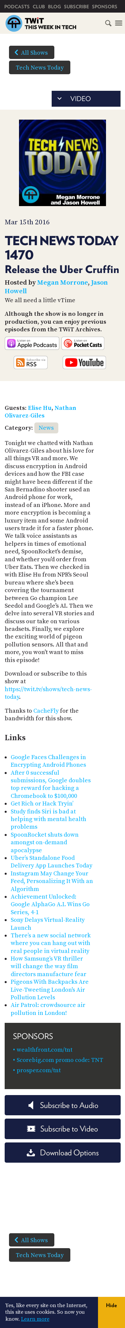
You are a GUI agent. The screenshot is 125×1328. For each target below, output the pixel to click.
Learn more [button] (35, 1319)
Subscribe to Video (62, 1129)
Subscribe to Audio (62, 1105)
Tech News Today (40, 68)
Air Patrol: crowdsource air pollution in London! (48, 1009)
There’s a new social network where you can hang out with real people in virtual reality (51, 943)
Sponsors (104, 6)
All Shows (30, 52)
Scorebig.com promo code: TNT (60, 1060)
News (46, 428)
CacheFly (46, 711)
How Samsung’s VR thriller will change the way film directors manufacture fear (48, 966)
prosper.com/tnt (39, 1070)
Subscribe (76, 6)
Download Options (63, 1152)
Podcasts (17, 6)
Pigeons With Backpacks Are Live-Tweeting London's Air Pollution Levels (50, 989)
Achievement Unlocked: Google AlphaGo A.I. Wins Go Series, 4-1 (50, 904)
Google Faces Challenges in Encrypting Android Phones (48, 761)
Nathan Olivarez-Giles (40, 411)
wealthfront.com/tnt (44, 1050)
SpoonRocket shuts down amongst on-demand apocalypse (45, 842)
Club (39, 6)
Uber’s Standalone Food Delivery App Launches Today (51, 861)
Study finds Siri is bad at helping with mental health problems (48, 819)
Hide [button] (111, 1305)
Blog (54, 6)
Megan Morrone (62, 283)
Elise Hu (40, 408)
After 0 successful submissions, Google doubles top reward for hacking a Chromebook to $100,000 (51, 784)
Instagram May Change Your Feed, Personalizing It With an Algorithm (52, 881)
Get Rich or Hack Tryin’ (42, 803)
